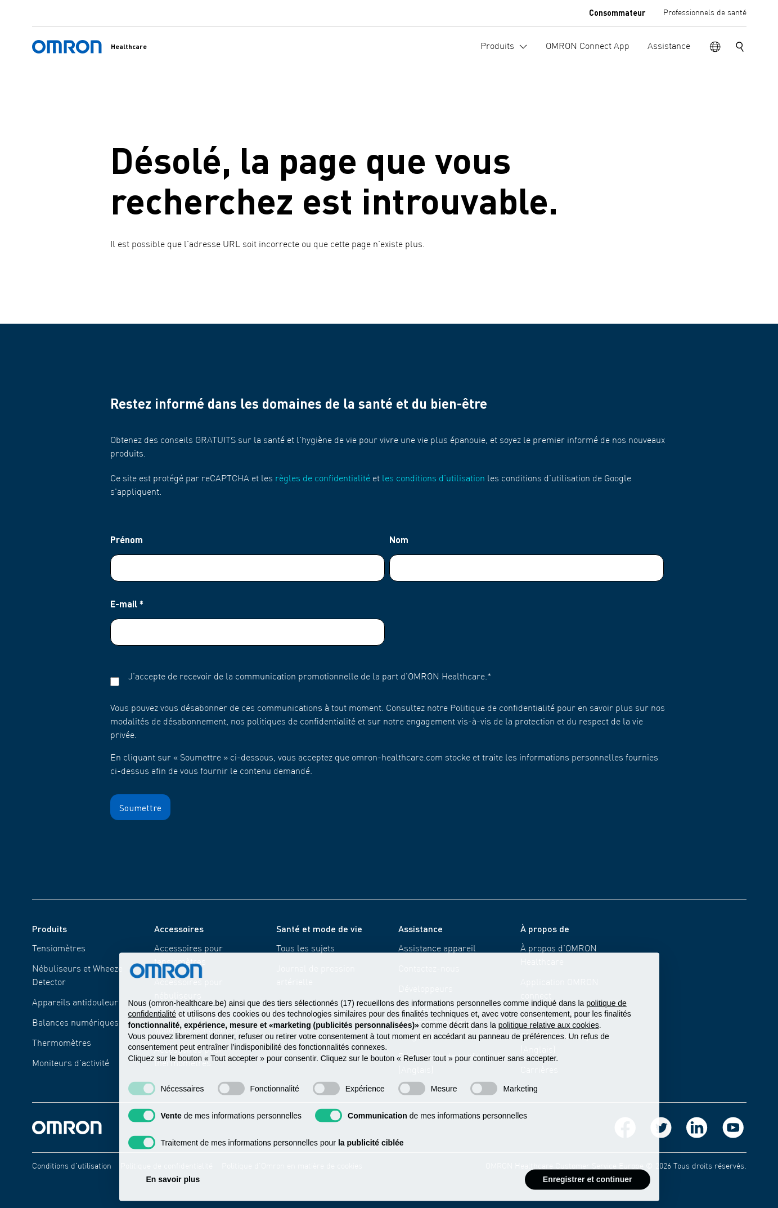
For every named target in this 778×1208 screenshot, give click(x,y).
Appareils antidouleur (75, 1003)
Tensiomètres (59, 949)
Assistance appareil (437, 949)
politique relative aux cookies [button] (548, 1048)
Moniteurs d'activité (70, 1063)
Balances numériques (75, 1023)
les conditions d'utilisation (433, 479)
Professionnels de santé (704, 13)
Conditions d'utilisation (71, 1166)
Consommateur (617, 12)
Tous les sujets (305, 949)
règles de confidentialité (322, 479)
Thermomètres (61, 1043)
